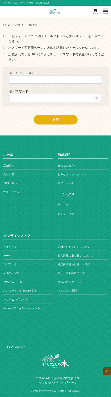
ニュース (63, 205)
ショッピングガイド (15, 299)
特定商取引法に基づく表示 (74, 264)
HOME (7, 25)
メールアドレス (22, 73)
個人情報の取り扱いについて (75, 255)
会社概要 (8, 174)
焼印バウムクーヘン (70, 281)
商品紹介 (64, 154)
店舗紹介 (8, 165)
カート (7, 255)
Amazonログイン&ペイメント (21, 308)
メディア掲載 (66, 213)
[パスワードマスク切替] (96, 98)
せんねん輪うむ (67, 165)
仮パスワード (20, 91)
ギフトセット (66, 183)
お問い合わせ (11, 183)
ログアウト (10, 264)
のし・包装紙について (71, 273)
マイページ (10, 246)
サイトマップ (11, 191)
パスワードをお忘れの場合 (19, 290)
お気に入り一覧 (13, 281)
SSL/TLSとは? (16, 346)
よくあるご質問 (67, 290)
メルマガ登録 (11, 273)
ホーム (8, 154)
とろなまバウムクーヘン (73, 174)
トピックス (66, 194)
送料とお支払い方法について (75, 246)
